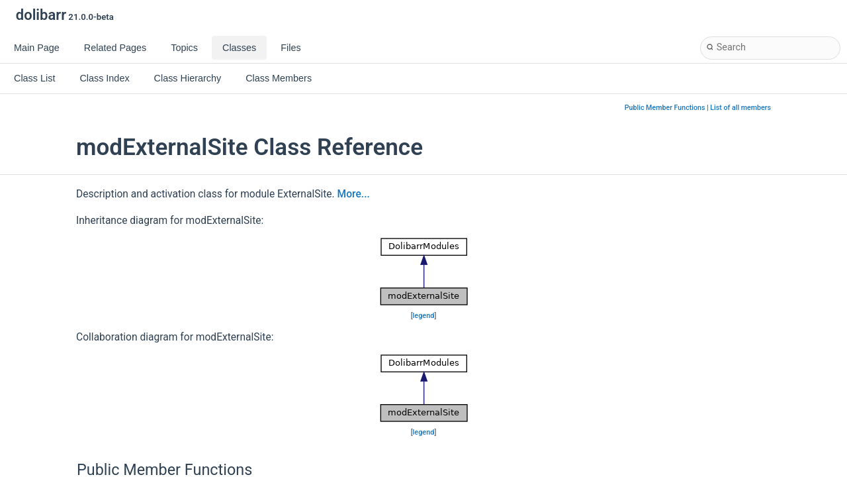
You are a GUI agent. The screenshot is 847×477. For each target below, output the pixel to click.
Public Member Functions (665, 107)
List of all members (740, 107)
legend (424, 315)
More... (353, 194)
